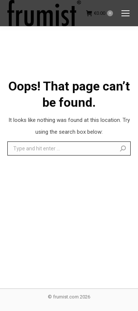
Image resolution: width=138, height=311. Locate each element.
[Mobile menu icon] (125, 13)
